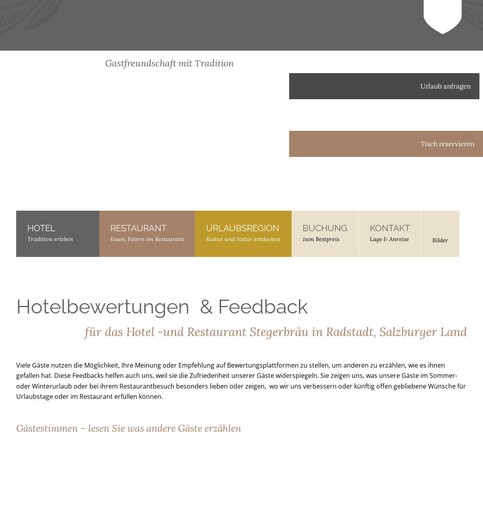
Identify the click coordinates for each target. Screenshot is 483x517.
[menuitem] (392, 202)
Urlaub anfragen (384, 86)
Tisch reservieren (386, 144)
